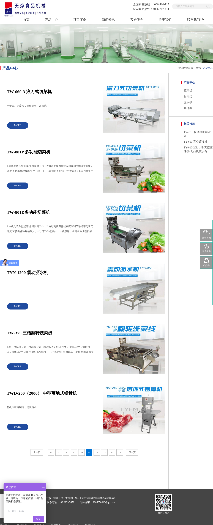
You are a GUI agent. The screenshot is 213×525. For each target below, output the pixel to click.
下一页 (132, 452)
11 (89, 452)
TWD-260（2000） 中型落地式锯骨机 (42, 393)
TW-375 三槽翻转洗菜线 (29, 333)
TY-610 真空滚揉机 (195, 141)
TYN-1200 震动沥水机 (27, 272)
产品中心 (208, 68)
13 (104, 452)
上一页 (36, 452)
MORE (17, 125)
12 (97, 452)
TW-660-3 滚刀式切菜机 (29, 91)
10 (81, 452)
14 (112, 452)
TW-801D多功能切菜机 (28, 212)
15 (120, 452)
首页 (26, 19)
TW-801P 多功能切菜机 (28, 152)
